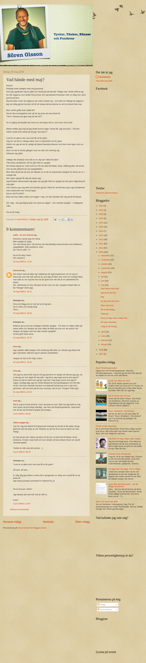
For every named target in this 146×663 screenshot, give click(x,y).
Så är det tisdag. (108, 309)
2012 (101, 239)
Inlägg (101, 604)
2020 (101, 214)
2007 (101, 354)
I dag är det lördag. (109, 326)
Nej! (102, 297)
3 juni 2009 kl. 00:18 (22, 452)
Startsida (48, 521)
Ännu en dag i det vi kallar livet (114, 318)
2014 (101, 231)
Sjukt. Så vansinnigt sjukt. (107, 501)
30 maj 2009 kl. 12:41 (22, 261)
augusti (104, 272)
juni (103, 281)
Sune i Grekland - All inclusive (121, 411)
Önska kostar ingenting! (106, 426)
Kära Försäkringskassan (106, 368)
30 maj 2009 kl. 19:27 (22, 338)
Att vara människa (108, 322)
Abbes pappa (19, 422)
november (105, 260)
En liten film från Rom (110, 301)
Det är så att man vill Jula (119, 396)
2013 (101, 235)
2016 (101, 223)
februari (104, 340)
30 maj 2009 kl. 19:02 (22, 313)
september (106, 268)
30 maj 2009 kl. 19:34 (22, 362)
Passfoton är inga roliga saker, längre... (125, 439)
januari (104, 344)
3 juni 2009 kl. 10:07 (22, 503)
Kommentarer (104, 609)
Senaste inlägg (12, 521)
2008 (101, 350)
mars (103, 336)
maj (103, 285)
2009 (101, 252)
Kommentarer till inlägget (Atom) (32, 528)
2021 (101, 210)
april (103, 332)
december (105, 255)
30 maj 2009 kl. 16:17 (22, 291)
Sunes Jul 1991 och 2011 (119, 381)
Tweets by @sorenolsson (107, 193)
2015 (101, 227)
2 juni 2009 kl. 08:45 (22, 414)
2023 (101, 206)
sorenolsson (105, 77)
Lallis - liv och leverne (23, 235)
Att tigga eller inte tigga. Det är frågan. (124, 469)
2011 (101, 244)
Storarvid (17, 270)
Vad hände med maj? (110, 288)
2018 (101, 218)
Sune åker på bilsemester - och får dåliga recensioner (123, 485)
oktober (104, 264)
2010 (101, 248)
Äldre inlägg (82, 521)
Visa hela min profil (104, 81)
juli (102, 277)
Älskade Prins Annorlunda (119, 454)
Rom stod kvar (107, 305)
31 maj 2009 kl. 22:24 (22, 392)
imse (15, 346)
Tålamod (104, 314)
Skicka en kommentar (19, 509)
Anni (15, 401)
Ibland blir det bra (108, 293)
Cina (15, 371)
